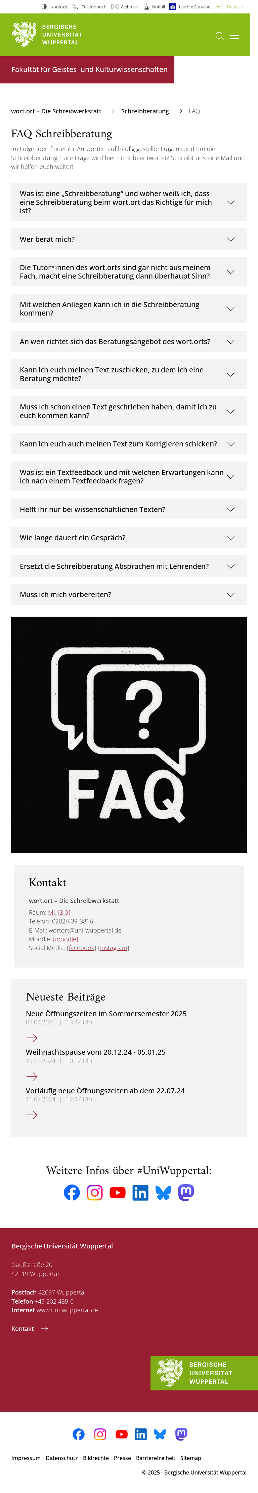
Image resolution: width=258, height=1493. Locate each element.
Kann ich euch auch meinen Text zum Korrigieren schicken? (118, 443)
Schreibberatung (146, 111)
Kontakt (23, 1328)
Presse (122, 1458)
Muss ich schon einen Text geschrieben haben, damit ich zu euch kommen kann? (118, 411)
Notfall (158, 7)
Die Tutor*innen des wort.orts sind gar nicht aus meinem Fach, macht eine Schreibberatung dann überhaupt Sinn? (115, 272)
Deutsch (235, 7)
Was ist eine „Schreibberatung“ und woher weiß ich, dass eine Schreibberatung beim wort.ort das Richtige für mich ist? (116, 202)
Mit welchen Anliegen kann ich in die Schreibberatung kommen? (110, 309)
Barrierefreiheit (155, 1458)
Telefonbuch (94, 7)
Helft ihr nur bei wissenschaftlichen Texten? (92, 509)
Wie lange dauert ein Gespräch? (72, 537)
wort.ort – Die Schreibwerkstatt (57, 111)
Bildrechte (96, 1458)
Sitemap (190, 1458)
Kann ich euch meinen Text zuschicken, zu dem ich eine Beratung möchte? (112, 374)
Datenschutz (62, 1458)
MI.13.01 (59, 912)
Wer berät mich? (47, 239)
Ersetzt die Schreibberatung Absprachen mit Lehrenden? (114, 566)
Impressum (26, 1458)
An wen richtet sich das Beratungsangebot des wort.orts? (115, 341)
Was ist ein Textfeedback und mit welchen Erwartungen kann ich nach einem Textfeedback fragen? (122, 476)
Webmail (129, 7)
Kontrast (59, 7)
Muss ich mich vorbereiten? (65, 594)
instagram (113, 948)
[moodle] (65, 939)
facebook (81, 948)
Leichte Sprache (194, 7)
